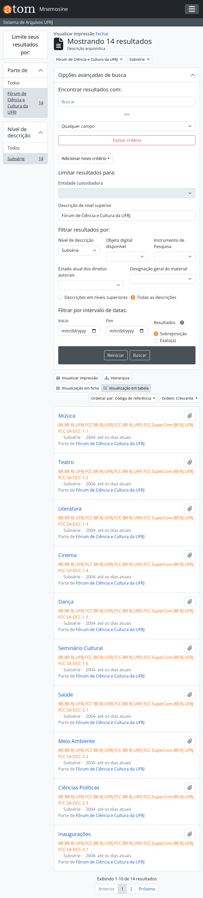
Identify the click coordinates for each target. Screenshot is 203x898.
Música (66, 416)
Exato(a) (168, 340)
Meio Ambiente (76, 741)
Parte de (17, 70)
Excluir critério (127, 140)
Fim (109, 321)
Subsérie (25, 160)
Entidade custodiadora (80, 183)
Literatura (70, 509)
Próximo (147, 889)
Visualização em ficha (77, 388)
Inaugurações (74, 834)
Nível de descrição (19, 132)
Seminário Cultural (80, 648)
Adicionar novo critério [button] (84, 158)
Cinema (67, 555)
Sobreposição (173, 334)
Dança (66, 602)
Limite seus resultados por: (25, 44)
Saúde (65, 695)
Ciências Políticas (78, 788)
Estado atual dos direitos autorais (82, 272)
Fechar (102, 34)
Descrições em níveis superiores (96, 297)
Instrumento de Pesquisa (169, 243)
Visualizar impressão (77, 378)
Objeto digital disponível (119, 243)
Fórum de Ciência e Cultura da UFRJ (25, 103)
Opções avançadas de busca (92, 74)
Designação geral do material (158, 269)
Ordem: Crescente (178, 398)
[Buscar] (126, 102)
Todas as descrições (156, 297)
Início (63, 321)
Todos (14, 83)
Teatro (66, 462)
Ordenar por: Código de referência (121, 398)
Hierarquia (117, 378)
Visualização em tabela (126, 388)
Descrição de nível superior (85, 205)
